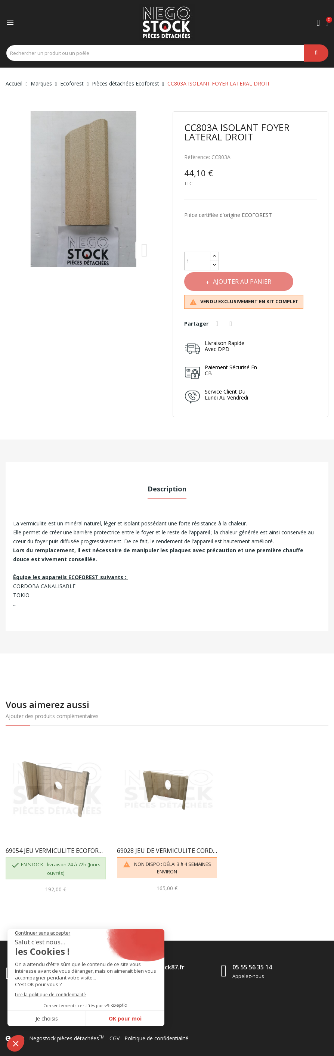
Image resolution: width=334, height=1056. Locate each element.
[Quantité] (197, 261)
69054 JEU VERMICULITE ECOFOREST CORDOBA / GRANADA (56, 850)
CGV (114, 1038)
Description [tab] (167, 488)
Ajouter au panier (242, 281)
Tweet (232, 323)
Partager (218, 323)
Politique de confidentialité (156, 1038)
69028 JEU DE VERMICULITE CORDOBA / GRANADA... (167, 850)
